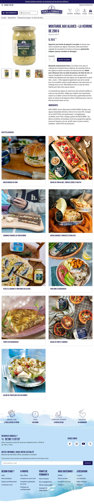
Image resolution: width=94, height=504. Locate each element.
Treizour (61, 485)
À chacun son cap (64, 482)
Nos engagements (45, 482)
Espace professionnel (86, 5)
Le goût (79, 475)
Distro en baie (63, 478)
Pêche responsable (45, 485)
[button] (6, 74)
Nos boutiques (6, 478)
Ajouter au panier (64, 60)
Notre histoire (44, 479)
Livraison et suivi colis (28, 478)
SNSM (60, 475)
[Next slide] (93, 2)
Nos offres (24, 475)
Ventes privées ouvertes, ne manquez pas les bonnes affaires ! (47, 1)
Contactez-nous (7, 485)
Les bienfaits (81, 478)
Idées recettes (82, 482)
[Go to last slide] (1, 2)
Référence (52, 34)
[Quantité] (51, 60)
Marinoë (79, 485)
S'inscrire (88, 463)
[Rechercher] (28, 13)
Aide (3, 475)
